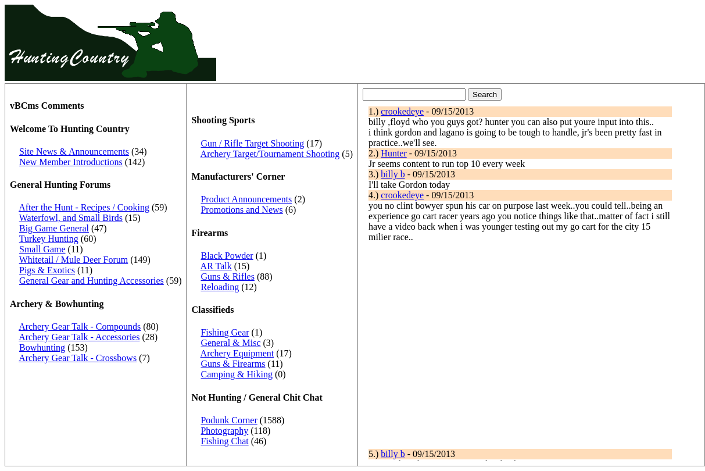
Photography (224, 431)
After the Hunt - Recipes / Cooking (84, 207)
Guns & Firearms (233, 364)
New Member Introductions (71, 162)
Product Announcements (246, 199)
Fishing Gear (225, 332)
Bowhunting (42, 347)
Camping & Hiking (237, 374)
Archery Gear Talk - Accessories (79, 337)
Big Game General (54, 228)
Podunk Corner (229, 420)
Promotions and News (241, 210)
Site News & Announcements (74, 151)
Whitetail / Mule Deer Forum (73, 260)
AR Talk (216, 266)
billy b (393, 174)
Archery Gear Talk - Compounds (80, 326)
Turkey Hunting (48, 239)
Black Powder (227, 256)
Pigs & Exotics (47, 270)
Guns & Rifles (227, 276)
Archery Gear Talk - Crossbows (78, 358)
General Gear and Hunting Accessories (91, 281)
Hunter (393, 153)
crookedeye (402, 111)
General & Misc (230, 343)
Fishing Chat (224, 441)
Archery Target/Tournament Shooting (270, 154)
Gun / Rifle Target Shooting (252, 143)
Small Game (42, 249)
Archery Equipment (237, 353)
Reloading (220, 287)
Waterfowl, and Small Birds (71, 218)
